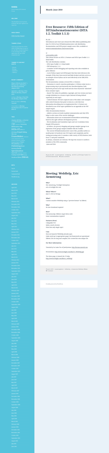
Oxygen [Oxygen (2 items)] (22, 142)
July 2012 (13, 218)
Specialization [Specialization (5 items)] (17, 151)
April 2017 (14, 187)
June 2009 (14, 313)
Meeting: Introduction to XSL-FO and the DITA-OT (19, 107)
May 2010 (14, 282)
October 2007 (15, 368)
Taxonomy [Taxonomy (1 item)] (25, 152)
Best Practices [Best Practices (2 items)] (18, 122)
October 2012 (15, 210)
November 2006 (15, 399)
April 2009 (14, 318)
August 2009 (14, 307)
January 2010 (14, 293)
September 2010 (15, 271)
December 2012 (15, 204)
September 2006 (15, 404)
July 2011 (13, 246)
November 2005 (15, 432)
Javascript (75, 269)
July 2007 (13, 377)
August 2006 (14, 407)
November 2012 (15, 207)
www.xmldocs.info (51, 55)
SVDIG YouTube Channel (17, 36)
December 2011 (15, 235)
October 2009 (15, 301)
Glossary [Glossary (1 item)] (13, 138)
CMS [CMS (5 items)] (13, 124)
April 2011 (14, 254)
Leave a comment (65, 156)
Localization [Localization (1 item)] (23, 140)
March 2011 (14, 257)
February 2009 (15, 324)
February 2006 (15, 424)
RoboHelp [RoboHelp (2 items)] (14, 148)
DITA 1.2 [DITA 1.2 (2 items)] (22, 129)
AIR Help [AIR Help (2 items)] (19, 120)
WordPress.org (15, 177)
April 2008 (14, 352)
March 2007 (14, 388)
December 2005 (15, 430)
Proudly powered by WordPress (54, 284)
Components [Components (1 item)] (17, 124)
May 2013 (14, 196)
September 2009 (15, 304)
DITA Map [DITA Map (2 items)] (14, 132)
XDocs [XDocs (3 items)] (19, 157)
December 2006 (15, 396)
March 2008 (14, 354)
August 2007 (14, 374)
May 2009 (14, 315)
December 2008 (15, 329)
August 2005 (14, 441)
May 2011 (14, 251)
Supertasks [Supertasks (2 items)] (14, 153)
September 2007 (15, 371)
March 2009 (14, 321)
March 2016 (14, 190)
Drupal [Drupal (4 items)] (19, 132)
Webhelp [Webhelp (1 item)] (25, 154)
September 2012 (15, 212)
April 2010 (14, 285)
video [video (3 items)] (22, 155)
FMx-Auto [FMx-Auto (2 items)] (14, 134)
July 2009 (13, 310)
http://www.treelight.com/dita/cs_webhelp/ (59, 258)
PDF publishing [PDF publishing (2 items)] (15, 143)
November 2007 (15, 365)
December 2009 (15, 296)
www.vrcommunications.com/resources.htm (59, 48)
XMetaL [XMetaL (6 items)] (25, 157)
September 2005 (15, 438)
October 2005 (15, 435)
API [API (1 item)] (22, 120)
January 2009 (14, 327)
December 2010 (15, 265)
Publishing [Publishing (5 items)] (16, 146)
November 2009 (15, 299)
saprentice (14, 91)
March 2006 (14, 421)
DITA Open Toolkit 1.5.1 (84, 155)
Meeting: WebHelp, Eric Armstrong (62, 175)
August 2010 (14, 274)
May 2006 (14, 416)
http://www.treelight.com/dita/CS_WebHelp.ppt (69, 252)
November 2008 (15, 332)
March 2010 (14, 288)
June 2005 (14, 446)
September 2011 (15, 243)
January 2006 (14, 427)
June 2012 (14, 221)
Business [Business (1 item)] (23, 121)
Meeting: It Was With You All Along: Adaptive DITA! (18, 86)
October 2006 (15, 402)
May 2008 (14, 349)
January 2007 (14, 393)
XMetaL (86, 269)
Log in (13, 168)
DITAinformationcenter (52, 156)
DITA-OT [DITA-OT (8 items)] (15, 129)
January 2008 (14, 360)
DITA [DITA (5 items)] (13, 126)
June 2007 (14, 379)
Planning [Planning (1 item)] (21, 143)
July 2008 (13, 343)
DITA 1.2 (75, 155)
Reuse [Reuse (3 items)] (23, 146)
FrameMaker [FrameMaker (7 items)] (17, 136)
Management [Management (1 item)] (13, 142)
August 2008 (14, 340)
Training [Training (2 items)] (13, 155)
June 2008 (14, 346)
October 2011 (15, 240)
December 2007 (15, 363)
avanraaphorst (60, 155)
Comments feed (15, 174)
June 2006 (14, 413)
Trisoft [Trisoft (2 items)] (18, 155)
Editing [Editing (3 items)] (24, 132)
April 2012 (14, 226)
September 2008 (15, 338)
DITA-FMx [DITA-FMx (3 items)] (19, 127)
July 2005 (13, 443)
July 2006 (13, 410)
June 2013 (14, 193)
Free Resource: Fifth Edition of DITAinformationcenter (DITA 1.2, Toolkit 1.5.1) (67, 30)
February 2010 (15, 290)
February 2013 (15, 201)
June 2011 (14, 249)
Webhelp (80, 269)
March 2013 (14, 198)
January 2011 (14, 262)
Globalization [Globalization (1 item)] (26, 136)
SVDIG (14, 7)
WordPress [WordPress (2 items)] (14, 157)
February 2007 (15, 391)
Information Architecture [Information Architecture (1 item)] (15, 140)
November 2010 (15, 268)
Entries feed (14, 171)
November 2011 (15, 237)
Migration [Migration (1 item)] (18, 142)
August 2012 (14, 215)
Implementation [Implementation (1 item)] (17, 138)
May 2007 (14, 382)
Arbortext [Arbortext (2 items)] (25, 120)
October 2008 (15, 335)
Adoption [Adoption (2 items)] (13, 120)
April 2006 (14, 418)
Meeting (69, 155)
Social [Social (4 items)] (19, 148)
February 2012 (15, 229)
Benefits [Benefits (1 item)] (12, 121)
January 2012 (14, 232)
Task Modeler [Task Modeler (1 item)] (20, 152)
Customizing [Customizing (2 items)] (23, 124)
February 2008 (15, 357)
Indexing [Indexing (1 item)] (22, 138)
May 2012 (14, 224)
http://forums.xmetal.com (80, 247)
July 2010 (13, 276)
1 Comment (50, 271)
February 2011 (15, 260)
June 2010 (14, 279)
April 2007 (14, 385)
